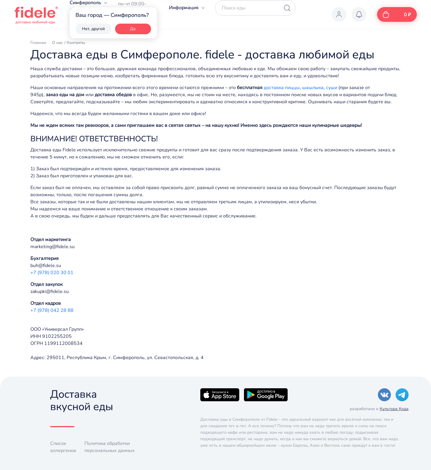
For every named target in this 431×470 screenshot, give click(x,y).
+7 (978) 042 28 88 (51, 310)
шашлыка (313, 87)
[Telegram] (402, 394)
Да (133, 29)
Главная (38, 42)
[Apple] (219, 394)
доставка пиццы (282, 87)
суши (331, 87)
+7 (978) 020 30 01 (51, 272)
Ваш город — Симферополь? (112, 15)
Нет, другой (93, 29)
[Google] (266, 394)
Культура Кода (394, 409)
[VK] (384, 394)
